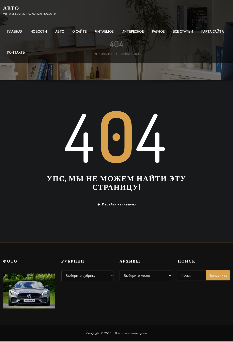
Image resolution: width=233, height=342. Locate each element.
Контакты (16, 52)
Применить (218, 275)
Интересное (133, 31)
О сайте (79, 31)
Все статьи (183, 31)
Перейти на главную (116, 204)
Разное (158, 31)
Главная (14, 31)
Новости (38, 31)
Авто (11, 8)
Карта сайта (212, 31)
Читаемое (104, 31)
